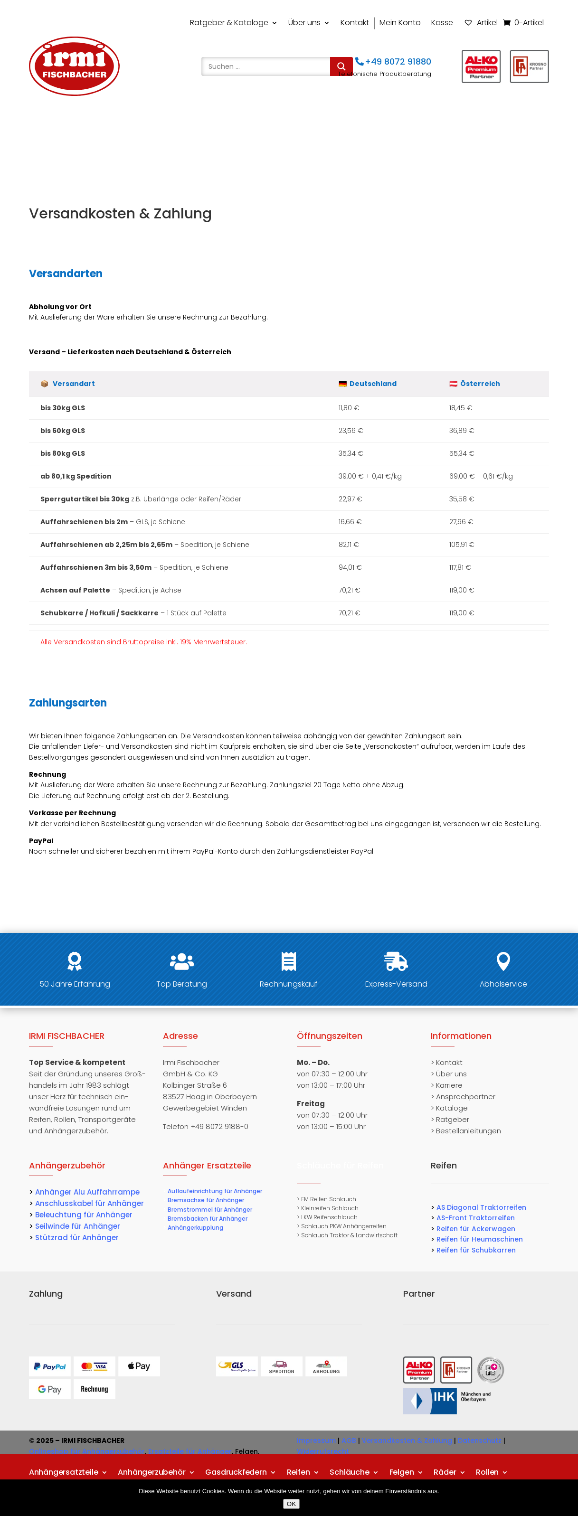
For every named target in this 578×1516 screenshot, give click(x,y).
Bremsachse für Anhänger (206, 1200)
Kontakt (355, 22)
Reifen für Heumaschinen (479, 1239)
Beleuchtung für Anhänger (84, 1215)
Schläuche (349, 126)
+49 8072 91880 (398, 61)
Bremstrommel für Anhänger (210, 1209)
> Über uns (449, 1074)
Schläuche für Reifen (340, 1165)
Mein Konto (400, 22)
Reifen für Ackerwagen (475, 1229)
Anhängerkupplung (195, 1228)
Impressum (316, 1440)
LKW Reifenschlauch (329, 1217)
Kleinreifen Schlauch (330, 1208)
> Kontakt (447, 1062)
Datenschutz (480, 1440)
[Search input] (268, 66)
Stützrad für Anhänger (77, 1238)
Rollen (487, 126)
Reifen (298, 126)
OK (291, 1503)
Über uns (304, 22)
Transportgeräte (60, 148)
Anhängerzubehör (151, 126)
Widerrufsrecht (323, 1451)
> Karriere (447, 1085)
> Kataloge (449, 1108)
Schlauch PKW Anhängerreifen (344, 1226)
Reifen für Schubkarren (476, 1250)
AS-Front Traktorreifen (475, 1218)
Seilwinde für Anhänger (77, 1226)
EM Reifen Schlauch (328, 1199)
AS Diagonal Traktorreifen (481, 1207)
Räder (445, 126)
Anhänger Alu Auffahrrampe (87, 1192)
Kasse (442, 22)
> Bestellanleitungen (466, 1131)
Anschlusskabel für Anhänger (89, 1203)
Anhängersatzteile (63, 126)
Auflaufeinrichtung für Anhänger (215, 1191)
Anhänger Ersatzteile (207, 1165)
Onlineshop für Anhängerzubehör (87, 1451)
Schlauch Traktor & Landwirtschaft (349, 1235)
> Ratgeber (450, 1119)
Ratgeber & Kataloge (229, 22)
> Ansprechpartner (463, 1097)
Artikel (481, 22)
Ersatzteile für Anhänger (190, 1451)
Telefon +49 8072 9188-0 (205, 1126)
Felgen (401, 126)
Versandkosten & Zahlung (407, 1440)
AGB (348, 1440)
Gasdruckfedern (235, 126)
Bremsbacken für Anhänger (207, 1219)
